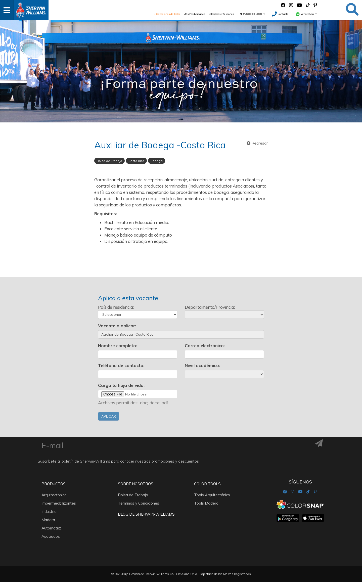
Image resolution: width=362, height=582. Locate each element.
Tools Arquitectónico (212, 495)
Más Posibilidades (194, 14)
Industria (49, 511)
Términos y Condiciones (138, 503)
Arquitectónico (54, 495)
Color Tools (207, 483)
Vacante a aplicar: (117, 325)
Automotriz (51, 528)
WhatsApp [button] (306, 14)
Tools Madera (206, 503)
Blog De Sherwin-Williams (146, 514)
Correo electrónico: (205, 345)
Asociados (50, 536)
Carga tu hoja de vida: (121, 385)
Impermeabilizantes (58, 503)
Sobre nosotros (135, 483)
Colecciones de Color (167, 14)
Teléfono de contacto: (121, 365)
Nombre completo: (117, 345)
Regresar (257, 143)
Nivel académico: (202, 365)
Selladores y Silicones (221, 14)
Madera (48, 519)
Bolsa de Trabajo (133, 495)
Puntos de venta (252, 13)
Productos (53, 483)
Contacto (280, 14)
